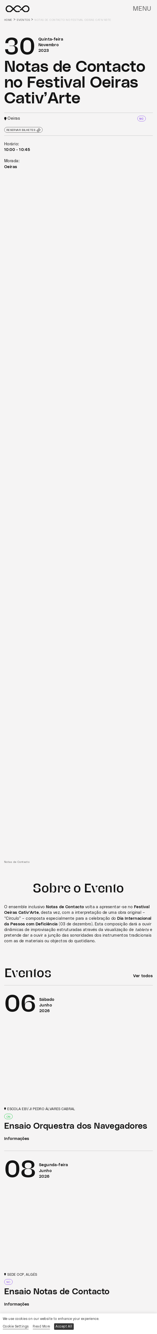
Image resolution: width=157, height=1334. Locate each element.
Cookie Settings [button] (16, 1326)
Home (8, 20)
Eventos (23, 20)
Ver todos (143, 976)
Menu (142, 9)
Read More (41, 1326)
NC (141, 118)
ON (8, 1116)
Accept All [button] (64, 1326)
